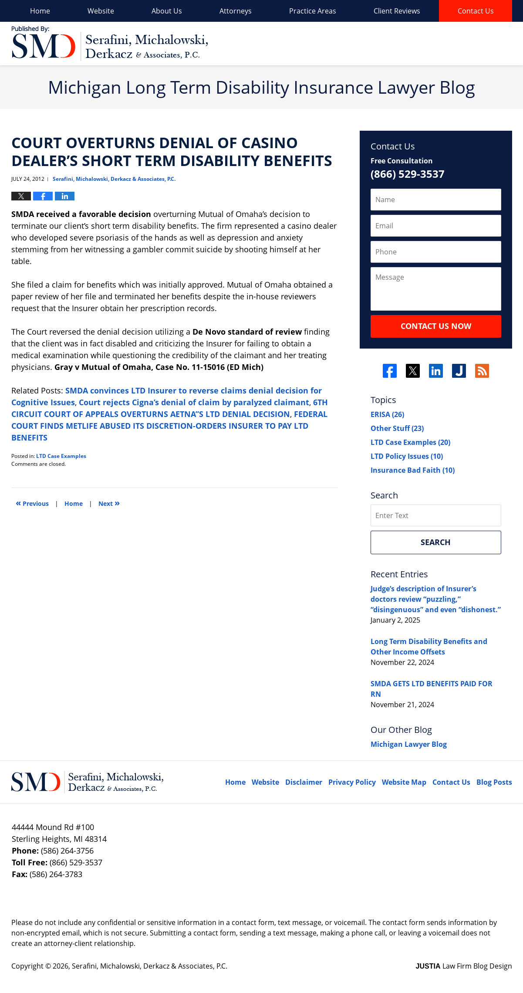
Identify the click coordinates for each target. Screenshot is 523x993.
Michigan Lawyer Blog (409, 744)
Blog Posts (494, 782)
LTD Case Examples (61, 456)
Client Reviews (397, 11)
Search (436, 542)
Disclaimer (303, 782)
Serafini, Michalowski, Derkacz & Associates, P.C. (149, 966)
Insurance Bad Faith (413, 470)
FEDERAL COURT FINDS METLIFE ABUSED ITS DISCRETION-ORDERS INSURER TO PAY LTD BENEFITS (169, 426)
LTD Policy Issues (407, 456)
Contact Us (476, 11)
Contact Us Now (436, 326)
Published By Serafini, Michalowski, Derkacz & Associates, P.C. (463, 43)
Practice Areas (312, 11)
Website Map (404, 782)
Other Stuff (397, 428)
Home (40, 11)
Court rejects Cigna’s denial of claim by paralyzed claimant (194, 402)
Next (109, 502)
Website (101, 11)
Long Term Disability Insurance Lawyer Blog (109, 43)
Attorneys (235, 11)
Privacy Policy (352, 782)
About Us (167, 11)
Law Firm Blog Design (464, 966)
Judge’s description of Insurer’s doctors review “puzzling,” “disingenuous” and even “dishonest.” (436, 599)
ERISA (387, 414)
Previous (32, 502)
